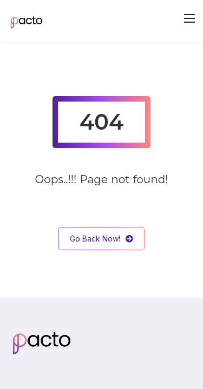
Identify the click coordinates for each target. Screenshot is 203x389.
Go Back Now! (101, 238)
